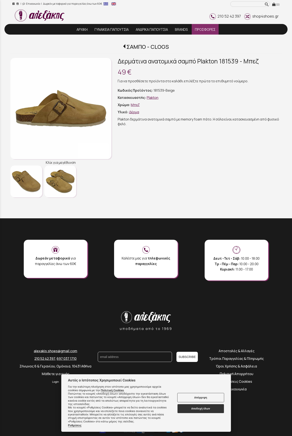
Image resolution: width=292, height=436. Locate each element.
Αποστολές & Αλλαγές (236, 351)
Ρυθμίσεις (75, 425)
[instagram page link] (18, 4)
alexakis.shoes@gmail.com (55, 351)
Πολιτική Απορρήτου (236, 374)
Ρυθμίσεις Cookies (236, 381)
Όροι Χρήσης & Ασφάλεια (236, 366)
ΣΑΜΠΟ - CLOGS (147, 46)
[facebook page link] (14, 4)
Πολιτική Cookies (112, 390)
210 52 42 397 (225, 16)
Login (55, 382)
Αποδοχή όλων (200, 408)
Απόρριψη (200, 397)
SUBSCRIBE (187, 357)
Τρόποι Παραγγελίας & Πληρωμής (236, 358)
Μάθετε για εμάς (55, 374)
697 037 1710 (67, 358)
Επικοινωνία (31, 4)
